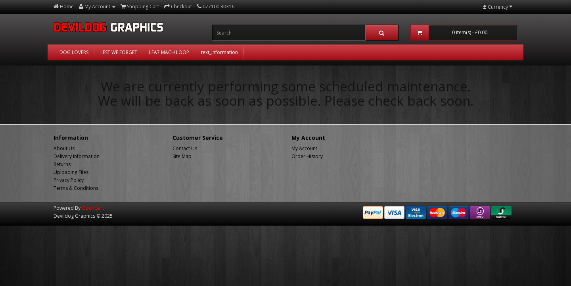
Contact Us (184, 148)
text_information (219, 52)
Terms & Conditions (76, 188)
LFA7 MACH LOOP (169, 52)
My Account (304, 148)
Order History (307, 156)
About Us (64, 148)
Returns (62, 164)
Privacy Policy (69, 180)
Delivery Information (77, 156)
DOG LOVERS (73, 52)
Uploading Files (71, 172)
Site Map (182, 156)
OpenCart (93, 208)
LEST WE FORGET (118, 52)
